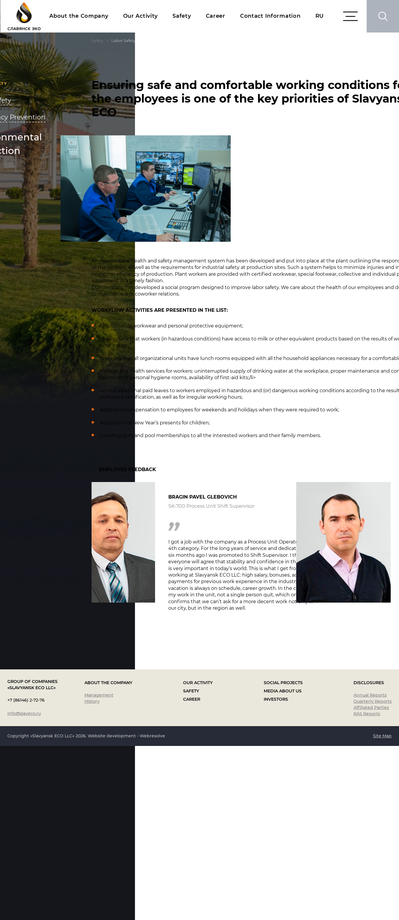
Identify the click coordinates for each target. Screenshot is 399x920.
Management (98, 869)
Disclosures (369, 856)
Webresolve (152, 910)
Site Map (382, 910)
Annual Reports (370, 869)
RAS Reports (367, 887)
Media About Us (283, 865)
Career (215, 16)
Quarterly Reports (373, 875)
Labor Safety (45, 100)
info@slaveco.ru (24, 887)
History (92, 875)
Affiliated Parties (371, 881)
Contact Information (270, 16)
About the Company (78, 16)
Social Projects (283, 856)
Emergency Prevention (62, 117)
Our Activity (140, 16)
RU (319, 16)
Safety (181, 16)
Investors (276, 873)
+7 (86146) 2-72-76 (26, 874)
